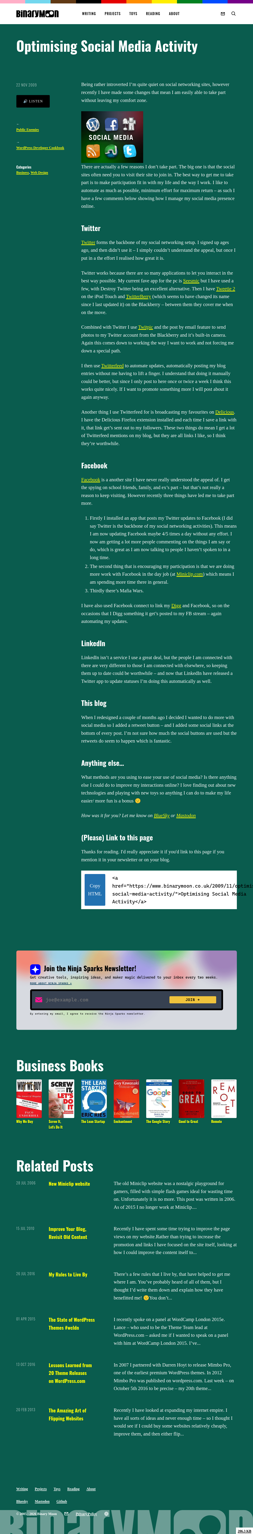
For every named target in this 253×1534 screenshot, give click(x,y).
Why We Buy (24, 1121)
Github (61, 1501)
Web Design (39, 172)
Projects (113, 13)
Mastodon (186, 815)
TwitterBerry (138, 296)
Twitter (88, 242)
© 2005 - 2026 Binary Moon (36, 1514)
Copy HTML (95, 889)
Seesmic (191, 280)
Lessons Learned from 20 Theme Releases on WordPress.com (70, 1372)
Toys (133, 13)
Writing (89, 13)
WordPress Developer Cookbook (40, 148)
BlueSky (161, 815)
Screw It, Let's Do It (55, 1124)
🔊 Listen (33, 101)
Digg (176, 605)
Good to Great (188, 1121)
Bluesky (22, 1501)
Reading (153, 13)
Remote (216, 1121)
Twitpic (145, 327)
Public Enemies (27, 129)
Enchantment (123, 1121)
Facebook (90, 479)
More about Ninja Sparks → (51, 983)
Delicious (224, 412)
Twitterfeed (112, 365)
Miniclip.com (190, 574)
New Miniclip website (69, 1183)
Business (22, 172)
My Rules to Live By (68, 1274)
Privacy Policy (86, 1514)
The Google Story (158, 1121)
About (174, 13)
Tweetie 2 (225, 288)
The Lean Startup (93, 1121)
